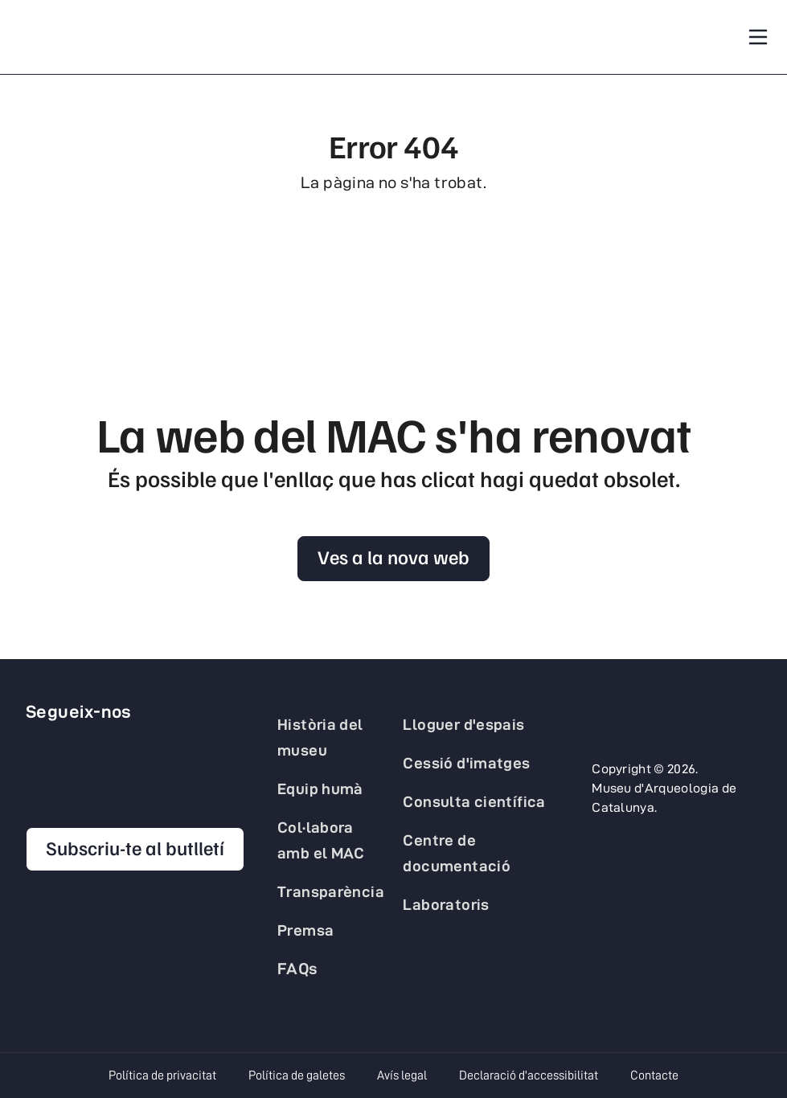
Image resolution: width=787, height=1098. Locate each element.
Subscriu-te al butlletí (135, 847)
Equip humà (320, 788)
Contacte (654, 1075)
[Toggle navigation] (758, 37)
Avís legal (402, 1075)
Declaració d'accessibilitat (528, 1075)
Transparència (330, 891)
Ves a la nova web (393, 556)
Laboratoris (446, 904)
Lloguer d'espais (463, 724)
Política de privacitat (162, 1075)
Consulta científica (474, 801)
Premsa (305, 930)
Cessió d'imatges (466, 763)
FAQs (297, 968)
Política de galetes (296, 1075)
